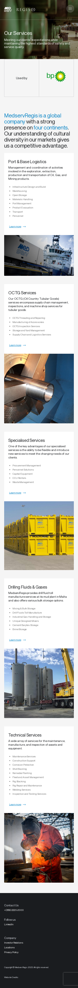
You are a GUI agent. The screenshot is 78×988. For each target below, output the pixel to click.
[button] (70, 9)
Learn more (15, 226)
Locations (9, 947)
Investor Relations (13, 942)
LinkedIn (9, 924)
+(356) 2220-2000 (14, 910)
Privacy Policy (11, 952)
